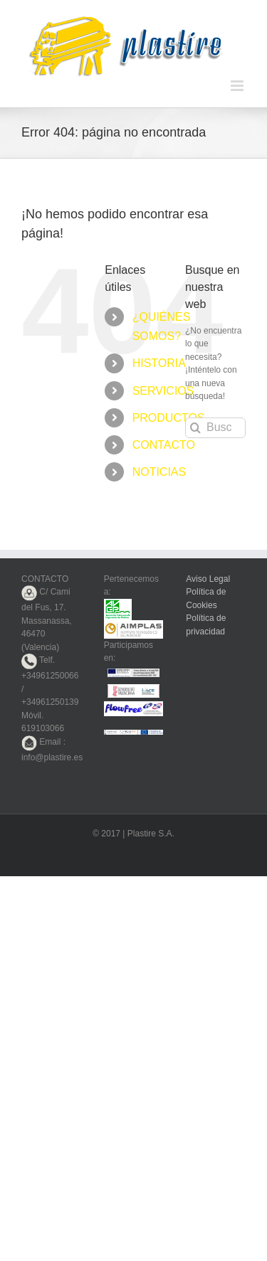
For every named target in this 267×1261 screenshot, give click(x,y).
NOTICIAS (159, 472)
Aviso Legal (208, 579)
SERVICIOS (163, 391)
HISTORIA (159, 363)
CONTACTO (163, 445)
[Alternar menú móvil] (238, 85)
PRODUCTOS (168, 418)
